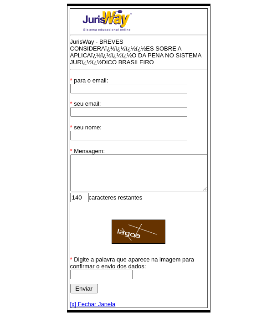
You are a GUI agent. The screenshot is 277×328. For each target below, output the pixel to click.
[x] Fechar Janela (85, 304)
